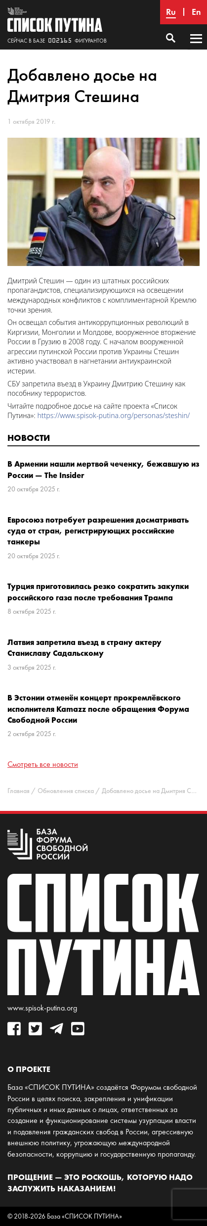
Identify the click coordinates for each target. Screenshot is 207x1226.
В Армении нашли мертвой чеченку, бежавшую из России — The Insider (103, 469)
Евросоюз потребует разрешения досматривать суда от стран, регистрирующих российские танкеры (98, 531)
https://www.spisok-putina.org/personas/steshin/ (113, 415)
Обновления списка (66, 791)
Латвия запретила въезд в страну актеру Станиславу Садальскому (84, 647)
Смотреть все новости (42, 764)
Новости (28, 437)
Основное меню (196, 48)
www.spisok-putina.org (42, 1008)
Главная (18, 791)
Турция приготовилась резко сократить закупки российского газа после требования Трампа (98, 591)
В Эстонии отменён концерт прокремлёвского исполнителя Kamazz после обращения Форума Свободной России (98, 709)
